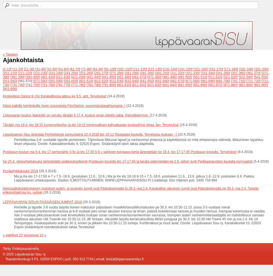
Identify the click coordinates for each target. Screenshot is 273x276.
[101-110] (124, 69)
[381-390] (17, 77)
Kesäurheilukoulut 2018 (20, 171)
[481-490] (169, 77)
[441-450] (109, 77)
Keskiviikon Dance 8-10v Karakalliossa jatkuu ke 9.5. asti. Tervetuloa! (54, 96)
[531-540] (246, 77)
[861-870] (215, 85)
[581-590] (55, 81)
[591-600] (71, 81)
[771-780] (78, 85)
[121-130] (155, 69)
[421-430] (78, 77)
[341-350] (223, 73)
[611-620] (101, 81)
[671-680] (192, 81)
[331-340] (208, 73)
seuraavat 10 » (35, 235)
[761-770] (63, 85)
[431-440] (93, 77)
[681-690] (208, 81)
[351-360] (238, 73)
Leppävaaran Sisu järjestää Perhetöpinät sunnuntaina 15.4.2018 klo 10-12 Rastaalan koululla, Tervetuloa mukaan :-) (90, 134)
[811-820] (139, 85)
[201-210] (10, 73)
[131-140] (170, 69)
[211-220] (25, 73)
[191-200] (261, 69)
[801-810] (124, 85)
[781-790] (93, 85)
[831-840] (169, 85)
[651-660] (162, 81)
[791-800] (109, 85)
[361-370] (253, 73)
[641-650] (147, 81)
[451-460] (124, 77)
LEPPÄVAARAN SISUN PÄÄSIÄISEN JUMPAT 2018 (42, 202)
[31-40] (40, 69)
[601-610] (86, 81)
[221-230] (40, 73)
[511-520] (215, 77)
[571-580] (40, 81)
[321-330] (192, 73)
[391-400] (33, 77)
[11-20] (17, 69)
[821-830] (154, 85)
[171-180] (231, 69)
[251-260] (86, 73)
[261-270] (101, 73)
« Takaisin (10, 55)
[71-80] (86, 69)
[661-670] (177, 81)
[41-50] (52, 69)
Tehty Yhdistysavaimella (21, 249)
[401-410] (48, 77)
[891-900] (261, 85)
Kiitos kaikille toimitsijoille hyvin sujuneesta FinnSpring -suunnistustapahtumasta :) (64, 106)
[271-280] (116, 73)
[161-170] (216, 69)
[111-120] (140, 69)
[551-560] (10, 81)
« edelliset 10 (13, 235)
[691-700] (223, 81)
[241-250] (71, 73)
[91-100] (110, 69)
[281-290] (132, 73)
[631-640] (132, 81)
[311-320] (177, 73)
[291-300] (147, 73)
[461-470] (139, 77)
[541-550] (261, 77)
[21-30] (29, 69)
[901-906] (10, 89)
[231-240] (55, 73)
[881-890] (246, 85)
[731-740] (17, 85)
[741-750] (33, 85)
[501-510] (200, 77)
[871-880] (230, 85)
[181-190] (246, 69)
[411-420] (63, 77)
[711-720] (253, 81)
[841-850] (185, 85)
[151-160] (200, 69)
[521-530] (230, 77)
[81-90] (98, 69)
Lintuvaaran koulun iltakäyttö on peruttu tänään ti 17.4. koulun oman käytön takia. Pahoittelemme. (76, 115)
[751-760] (48, 85)
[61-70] (75, 69)
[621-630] (116, 81)
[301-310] (162, 73)
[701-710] (238, 81)
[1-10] (7, 69)
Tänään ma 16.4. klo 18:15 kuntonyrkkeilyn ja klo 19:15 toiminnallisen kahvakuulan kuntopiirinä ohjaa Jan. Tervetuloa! (91, 125)
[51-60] (63, 69)
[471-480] (154, 77)
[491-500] (185, 77)
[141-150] (185, 69)
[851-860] (200, 85)
